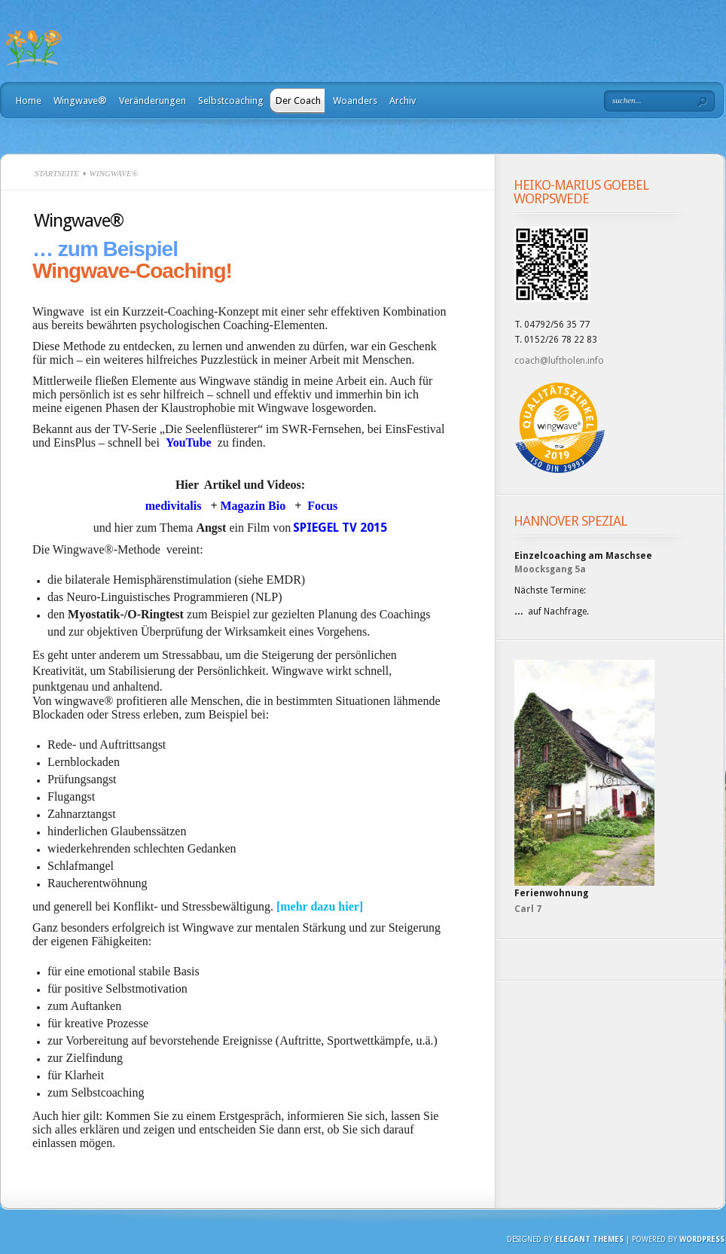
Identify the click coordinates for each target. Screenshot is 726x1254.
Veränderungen (152, 100)
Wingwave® (80, 100)
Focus (322, 505)
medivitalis (175, 505)
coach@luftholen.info (559, 360)
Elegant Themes (589, 1239)
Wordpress (701, 1239)
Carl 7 (527, 909)
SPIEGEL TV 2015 (340, 527)
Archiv (402, 100)
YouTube (189, 442)
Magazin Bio (255, 505)
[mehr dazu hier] (319, 906)
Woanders (355, 100)
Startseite (57, 173)
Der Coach (298, 100)
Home (28, 100)
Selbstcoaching (231, 100)
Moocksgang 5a (550, 569)
